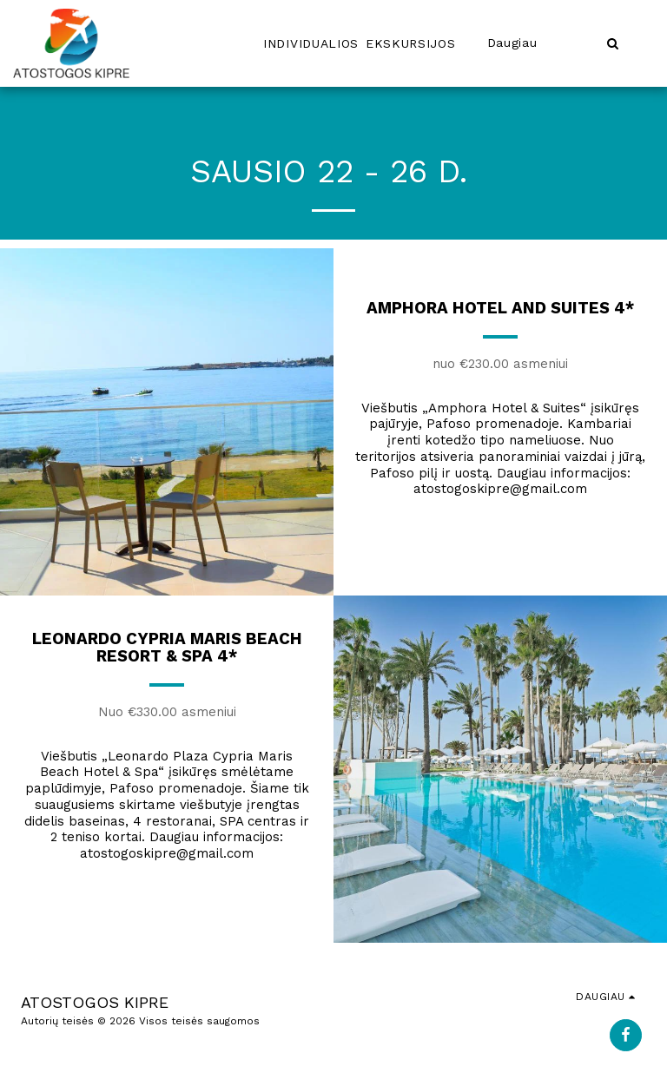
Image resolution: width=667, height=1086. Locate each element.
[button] (612, 42)
